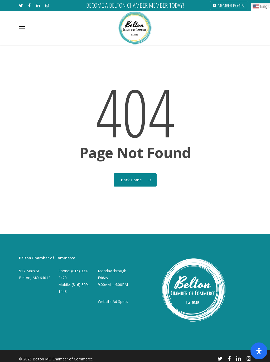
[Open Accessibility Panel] (258, 350)
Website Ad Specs (113, 301)
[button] (22, 28)
